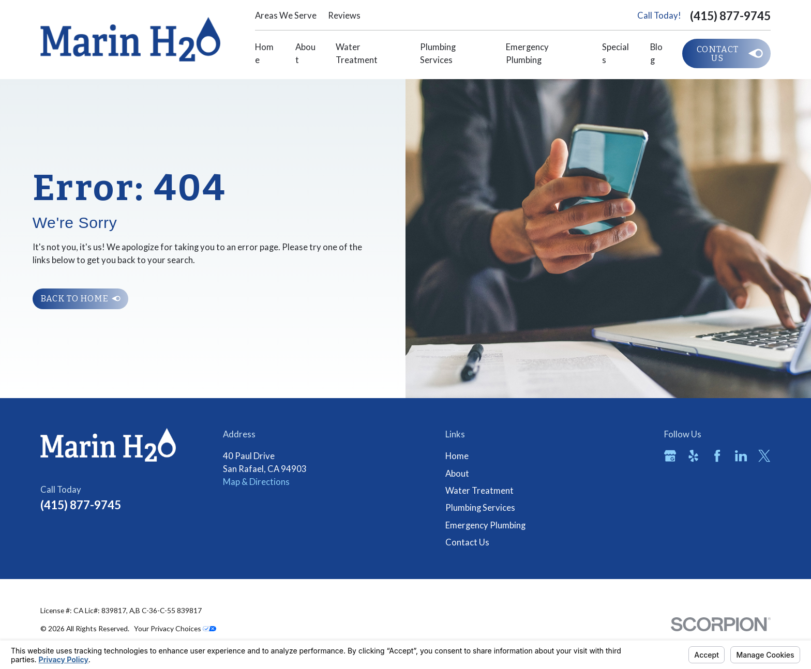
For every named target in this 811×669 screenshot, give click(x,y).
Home (457, 456)
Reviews (344, 15)
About (457, 473)
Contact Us (467, 542)
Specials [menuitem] (615, 53)
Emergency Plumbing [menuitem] (527, 53)
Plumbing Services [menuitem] (438, 53)
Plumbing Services (480, 508)
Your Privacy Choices (175, 628)
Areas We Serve (286, 15)
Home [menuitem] (264, 53)
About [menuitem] (305, 53)
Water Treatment (479, 490)
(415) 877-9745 (730, 16)
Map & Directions (256, 482)
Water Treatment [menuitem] (357, 53)
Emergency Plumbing (485, 525)
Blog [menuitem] (656, 53)
